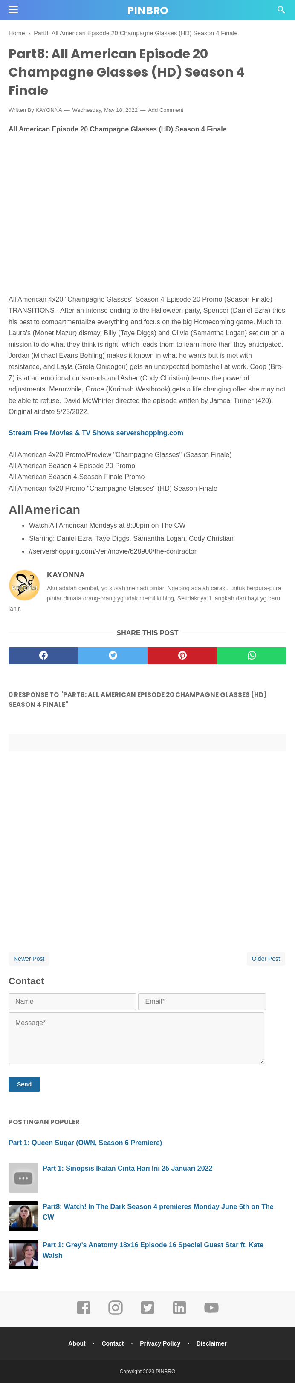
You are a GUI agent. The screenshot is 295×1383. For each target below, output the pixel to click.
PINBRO (147, 10)
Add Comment (165, 110)
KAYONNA (66, 575)
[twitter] (113, 655)
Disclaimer (212, 1343)
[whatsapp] (251, 655)
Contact (112, 1343)
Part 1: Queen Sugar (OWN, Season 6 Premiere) (85, 1142)
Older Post (266, 958)
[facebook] (43, 655)
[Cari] (281, 12)
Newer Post (29, 958)
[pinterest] (182, 655)
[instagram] (115, 1313)
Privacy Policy (160, 1343)
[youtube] (211, 1313)
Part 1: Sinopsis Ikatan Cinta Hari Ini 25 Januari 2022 (127, 1168)
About (76, 1343)
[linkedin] (179, 1313)
